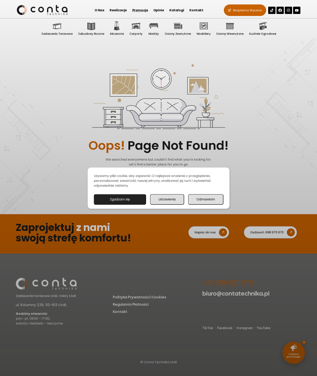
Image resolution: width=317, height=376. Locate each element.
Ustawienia (167, 199)
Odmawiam (205, 199)
